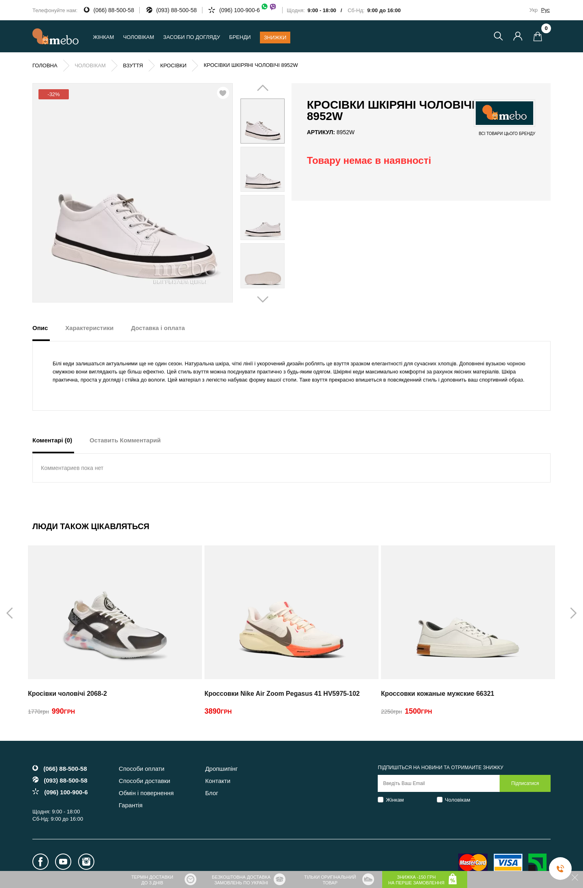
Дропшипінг (221, 769)
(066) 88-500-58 (114, 10)
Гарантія (131, 805)
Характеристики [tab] (89, 327)
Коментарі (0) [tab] (52, 440)
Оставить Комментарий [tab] (125, 440)
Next (274, 193)
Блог (211, 793)
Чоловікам (457, 800)
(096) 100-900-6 (248, 10)
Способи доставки (144, 781)
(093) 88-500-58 (176, 10)
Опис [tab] (40, 327)
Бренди (240, 37)
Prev (251, 193)
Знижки (275, 37)
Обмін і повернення (146, 793)
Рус (545, 10)
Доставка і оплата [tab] (158, 327)
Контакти (217, 781)
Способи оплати (141, 769)
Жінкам (395, 800)
